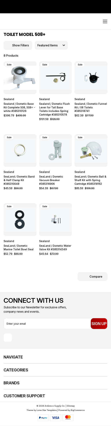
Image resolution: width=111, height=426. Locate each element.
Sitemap (71, 406)
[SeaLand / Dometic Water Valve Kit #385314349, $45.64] (55, 219)
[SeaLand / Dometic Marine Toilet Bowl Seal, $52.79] (20, 219)
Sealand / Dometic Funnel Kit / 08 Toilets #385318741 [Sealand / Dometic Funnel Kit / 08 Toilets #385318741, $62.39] (91, 107)
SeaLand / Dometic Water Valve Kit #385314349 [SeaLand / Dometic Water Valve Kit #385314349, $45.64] (55, 247)
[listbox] (51, 45)
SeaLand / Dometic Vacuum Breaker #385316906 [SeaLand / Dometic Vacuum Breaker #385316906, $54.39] (51, 180)
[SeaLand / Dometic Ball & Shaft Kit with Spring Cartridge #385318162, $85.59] (91, 150)
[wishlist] (28, 64)
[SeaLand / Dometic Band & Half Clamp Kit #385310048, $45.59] (20, 150)
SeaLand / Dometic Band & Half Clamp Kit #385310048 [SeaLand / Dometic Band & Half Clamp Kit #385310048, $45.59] (19, 180)
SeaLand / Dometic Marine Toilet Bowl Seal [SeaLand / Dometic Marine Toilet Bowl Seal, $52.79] (19, 247)
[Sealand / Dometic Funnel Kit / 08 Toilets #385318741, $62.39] (91, 77)
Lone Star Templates (47, 410)
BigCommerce (78, 410)
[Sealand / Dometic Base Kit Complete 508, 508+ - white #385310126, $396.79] (20, 77)
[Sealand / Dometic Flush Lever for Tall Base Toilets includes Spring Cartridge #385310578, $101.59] (55, 77)
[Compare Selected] (92, 276)
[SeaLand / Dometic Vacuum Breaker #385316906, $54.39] (55, 150)
